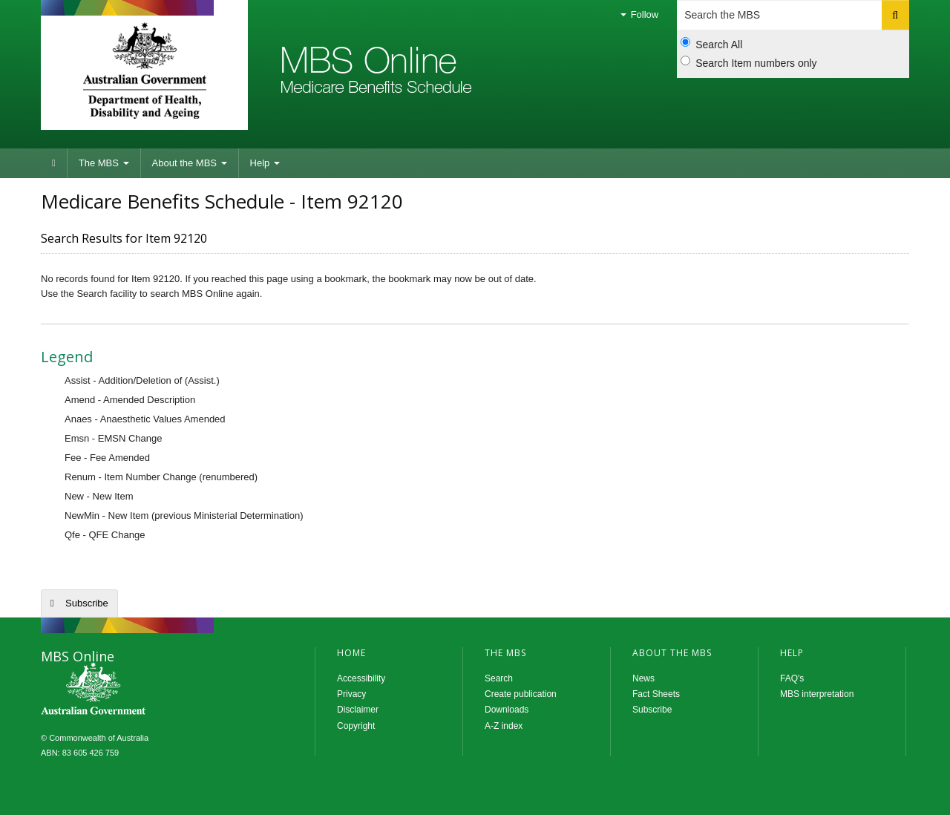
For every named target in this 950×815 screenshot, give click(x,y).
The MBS (104, 162)
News (643, 678)
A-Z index (503, 726)
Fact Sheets (656, 694)
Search (499, 678)
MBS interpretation (817, 694)
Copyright (356, 726)
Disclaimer (358, 709)
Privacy (351, 694)
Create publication (521, 694)
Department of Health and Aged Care (144, 70)
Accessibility (361, 678)
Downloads (506, 709)
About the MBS (189, 162)
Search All (711, 43)
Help (265, 162)
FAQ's (792, 678)
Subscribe (86, 603)
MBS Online (133, 690)
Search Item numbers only (748, 62)
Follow (639, 14)
